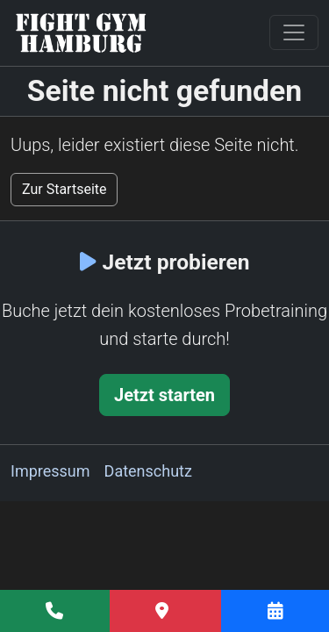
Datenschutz (148, 471)
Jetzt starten (164, 395)
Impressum (50, 471)
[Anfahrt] (166, 611)
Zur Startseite (64, 189)
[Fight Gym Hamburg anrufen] (55, 611)
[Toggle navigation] (293, 32)
